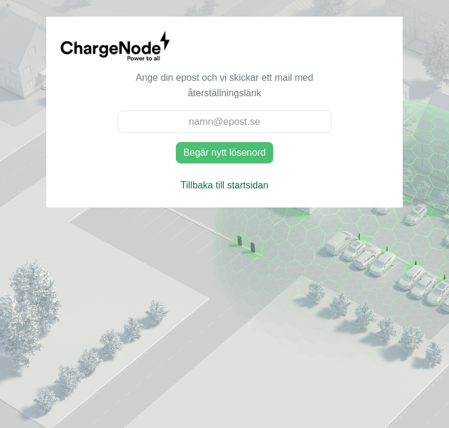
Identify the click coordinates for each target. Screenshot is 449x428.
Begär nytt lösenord (225, 152)
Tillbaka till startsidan (224, 185)
